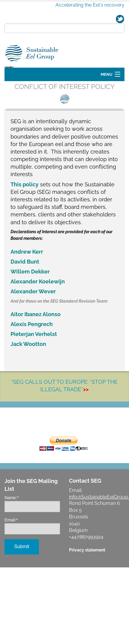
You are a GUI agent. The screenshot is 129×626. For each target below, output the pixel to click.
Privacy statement (87, 584)
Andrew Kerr (27, 286)
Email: (11, 554)
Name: (12, 532)
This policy (25, 218)
